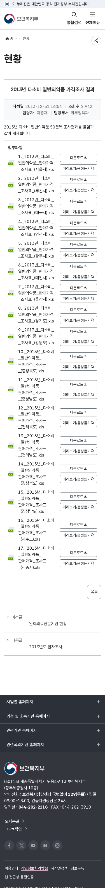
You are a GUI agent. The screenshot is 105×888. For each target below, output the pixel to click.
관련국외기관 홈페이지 (25, 735)
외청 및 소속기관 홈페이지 (28, 706)
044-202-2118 (33, 794)
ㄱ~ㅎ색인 (16, 817)
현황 (26, 39)
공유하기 (96, 41)
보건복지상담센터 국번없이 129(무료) (54, 782)
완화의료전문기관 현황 (48, 617)
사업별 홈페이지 (19, 692)
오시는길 (15, 809)
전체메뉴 (92, 22)
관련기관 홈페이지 (21, 720)
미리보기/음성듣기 (78, 168)
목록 (94, 592)
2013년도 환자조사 (45, 634)
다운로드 (78, 158)
